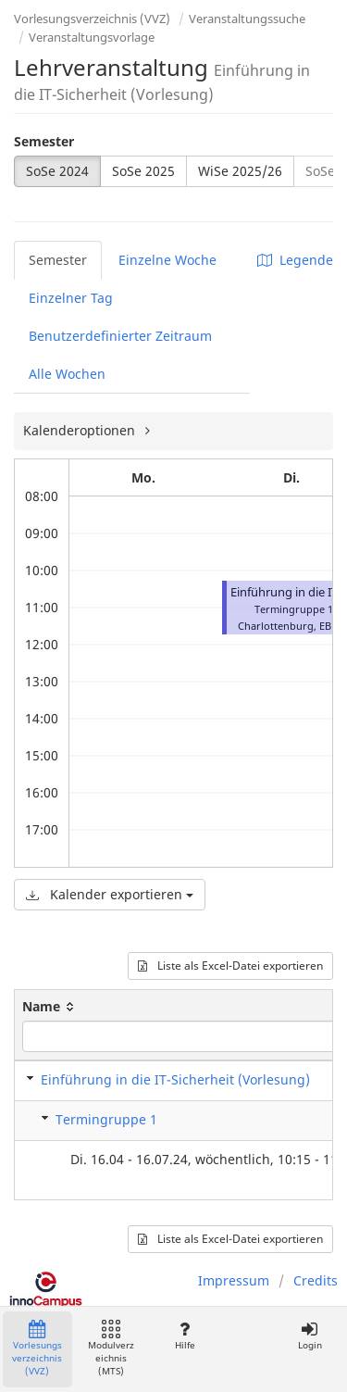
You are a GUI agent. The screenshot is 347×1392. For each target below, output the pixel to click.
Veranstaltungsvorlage (92, 37)
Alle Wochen (67, 373)
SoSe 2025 (143, 171)
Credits (315, 1280)
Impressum (233, 1280)
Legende (295, 260)
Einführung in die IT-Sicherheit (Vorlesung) (175, 1079)
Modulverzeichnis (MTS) (111, 1349)
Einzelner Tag (71, 298)
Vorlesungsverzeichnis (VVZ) (92, 18)
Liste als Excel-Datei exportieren (230, 965)
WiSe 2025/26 (240, 171)
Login (309, 1336)
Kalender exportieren (109, 894)
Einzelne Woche (167, 260)
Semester (44, 141)
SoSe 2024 (57, 171)
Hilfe (184, 1336)
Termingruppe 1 (106, 1119)
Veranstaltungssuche (247, 18)
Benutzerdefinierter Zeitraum (120, 336)
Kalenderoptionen (81, 430)
